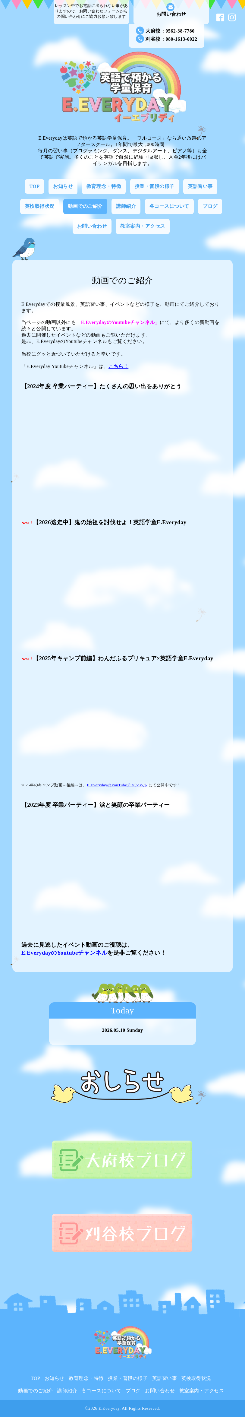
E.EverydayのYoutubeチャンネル (64, 952)
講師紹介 (126, 206)
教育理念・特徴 (103, 186)
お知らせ (63, 186)
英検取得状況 (40, 206)
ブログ (210, 206)
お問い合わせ (171, 10)
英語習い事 (200, 186)
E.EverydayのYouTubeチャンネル (117, 785)
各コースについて (169, 206)
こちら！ (118, 366)
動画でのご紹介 (85, 206)
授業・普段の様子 (154, 186)
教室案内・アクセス (142, 226)
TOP (34, 186)
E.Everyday (109, 1408)
